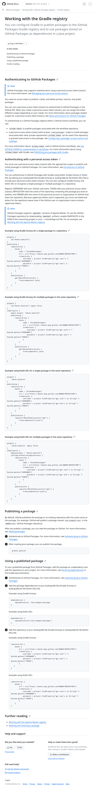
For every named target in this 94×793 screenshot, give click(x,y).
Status (39, 784)
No (19, 747)
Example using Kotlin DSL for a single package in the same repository (39, 370)
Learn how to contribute (56, 758)
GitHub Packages (13, 10)
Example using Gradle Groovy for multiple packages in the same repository (42, 297)
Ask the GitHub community (17, 769)
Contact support (12, 772)
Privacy (32, 784)
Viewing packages (17, 531)
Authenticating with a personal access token (33, 159)
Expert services (58, 784)
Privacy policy (9, 752)
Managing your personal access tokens (50, 93)
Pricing (47, 784)
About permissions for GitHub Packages (67, 116)
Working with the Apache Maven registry (26, 222)
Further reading (17, 716)
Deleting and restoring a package (24, 725)
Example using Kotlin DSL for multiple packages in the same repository (40, 437)
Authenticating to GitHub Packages (31, 79)
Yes (9, 747)
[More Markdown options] (26, 44)
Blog (67, 784)
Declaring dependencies (72, 570)
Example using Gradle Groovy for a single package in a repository (37, 230)
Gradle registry (64, 10)
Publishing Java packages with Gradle (51, 152)
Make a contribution (59, 754)
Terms (25, 784)
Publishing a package (21, 511)
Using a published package (25, 561)
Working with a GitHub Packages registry (38, 10)
